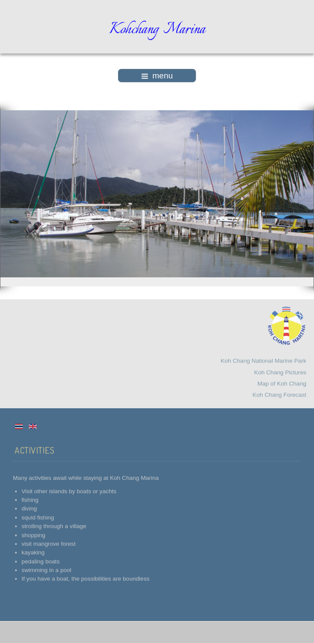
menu (157, 75)
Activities (34, 449)
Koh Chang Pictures (280, 371)
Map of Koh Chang (282, 382)
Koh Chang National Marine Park (263, 360)
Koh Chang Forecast (279, 394)
